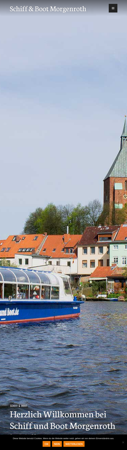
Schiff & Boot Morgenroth (48, 8)
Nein (57, 443)
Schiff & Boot (19, 406)
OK (47, 443)
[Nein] (123, 442)
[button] (113, 8)
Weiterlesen (74, 443)
